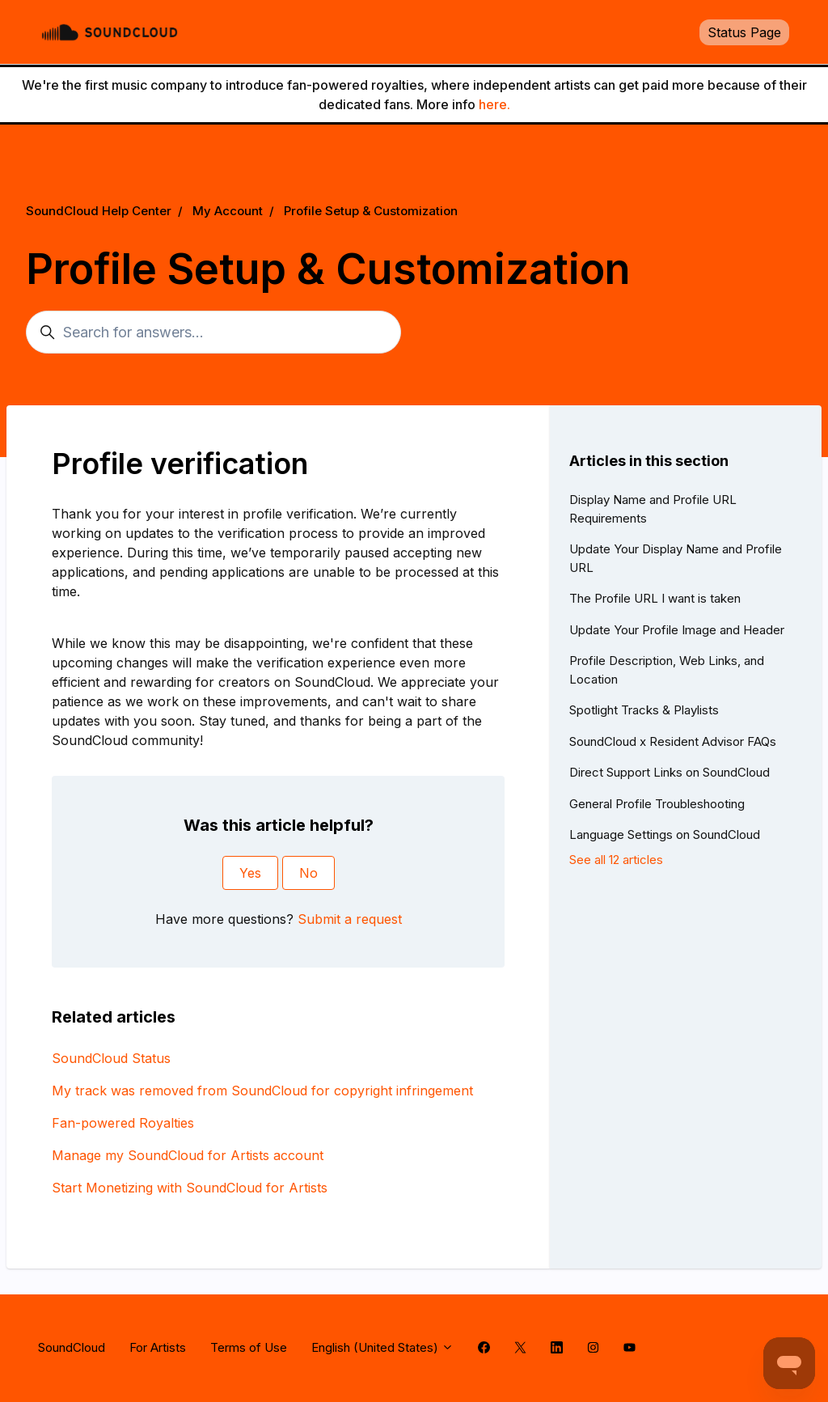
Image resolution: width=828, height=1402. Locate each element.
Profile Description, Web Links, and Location (666, 670)
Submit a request (350, 919)
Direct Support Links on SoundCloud (669, 772)
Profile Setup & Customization (371, 210)
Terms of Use (248, 1347)
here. (494, 104)
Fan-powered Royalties (123, 1123)
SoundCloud (71, 1347)
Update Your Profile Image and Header (676, 629)
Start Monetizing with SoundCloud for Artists (189, 1188)
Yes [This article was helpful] (250, 873)
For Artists (157, 1347)
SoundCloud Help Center (98, 210)
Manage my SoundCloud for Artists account (187, 1155)
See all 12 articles (616, 859)
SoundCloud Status (111, 1058)
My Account (227, 210)
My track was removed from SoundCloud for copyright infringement (262, 1090)
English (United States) (382, 1347)
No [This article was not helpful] (308, 873)
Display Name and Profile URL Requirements (653, 509)
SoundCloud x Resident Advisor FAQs (672, 741)
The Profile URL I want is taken (655, 598)
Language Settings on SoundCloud (664, 834)
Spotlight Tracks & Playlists (644, 710)
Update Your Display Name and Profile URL (675, 558)
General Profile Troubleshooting (657, 803)
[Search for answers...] (213, 332)
